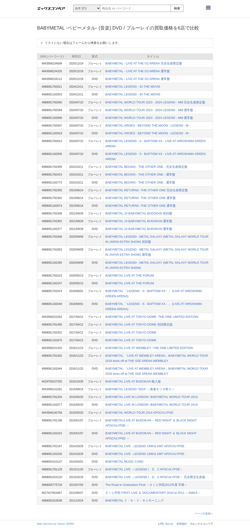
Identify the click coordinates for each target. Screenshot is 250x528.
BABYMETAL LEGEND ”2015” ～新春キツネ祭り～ (139, 389)
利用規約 (182, 523)
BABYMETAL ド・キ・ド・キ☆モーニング (134, 500)
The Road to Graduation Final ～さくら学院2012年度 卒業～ (146, 485)
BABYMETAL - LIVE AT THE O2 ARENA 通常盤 (137, 71)
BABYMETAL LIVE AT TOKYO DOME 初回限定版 (139, 324)
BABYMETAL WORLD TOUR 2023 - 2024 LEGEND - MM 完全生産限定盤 (155, 102)
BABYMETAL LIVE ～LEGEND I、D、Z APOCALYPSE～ (144, 469)
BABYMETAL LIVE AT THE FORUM (129, 275)
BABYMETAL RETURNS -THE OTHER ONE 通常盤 (140, 198)
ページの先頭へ (204, 513)
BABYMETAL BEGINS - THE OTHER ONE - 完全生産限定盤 (146, 167)
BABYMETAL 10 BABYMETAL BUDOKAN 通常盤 (138, 221)
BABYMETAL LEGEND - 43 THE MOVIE (132, 86)
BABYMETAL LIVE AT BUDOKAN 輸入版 (133, 381)
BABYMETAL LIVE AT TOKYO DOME (130, 332)
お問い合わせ (165, 523)
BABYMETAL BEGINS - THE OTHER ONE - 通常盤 (140, 174)
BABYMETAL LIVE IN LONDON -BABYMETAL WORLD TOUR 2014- (152, 397)
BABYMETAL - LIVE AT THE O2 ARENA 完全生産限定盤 (143, 63)
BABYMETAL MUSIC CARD (124, 461)
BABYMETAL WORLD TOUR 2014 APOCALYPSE (139, 412)
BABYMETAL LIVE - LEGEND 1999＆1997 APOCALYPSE (144, 446)
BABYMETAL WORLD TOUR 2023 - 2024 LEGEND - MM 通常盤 (149, 110)
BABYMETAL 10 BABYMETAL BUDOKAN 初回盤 (138, 213)
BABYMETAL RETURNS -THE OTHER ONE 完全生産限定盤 (146, 190)
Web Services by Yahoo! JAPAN (55, 523)
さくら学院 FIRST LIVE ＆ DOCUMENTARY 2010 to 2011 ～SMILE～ (153, 492)
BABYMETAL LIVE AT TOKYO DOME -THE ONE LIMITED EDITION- (152, 316)
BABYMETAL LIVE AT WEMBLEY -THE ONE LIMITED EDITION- (149, 348)
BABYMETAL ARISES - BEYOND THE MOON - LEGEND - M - (147, 125)
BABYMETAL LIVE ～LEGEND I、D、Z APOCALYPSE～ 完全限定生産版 (155, 477)
